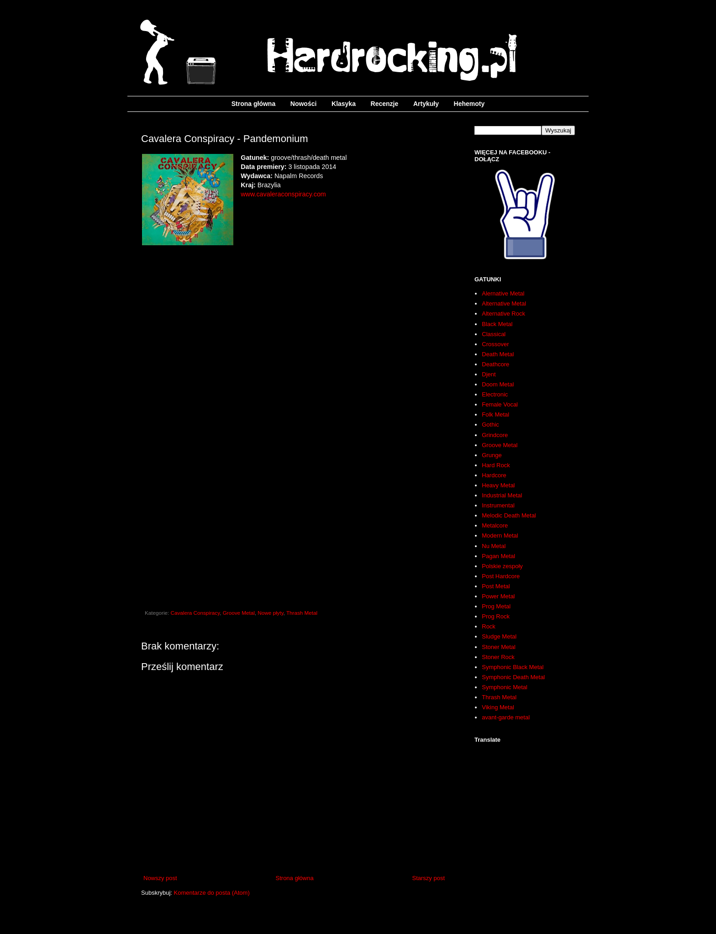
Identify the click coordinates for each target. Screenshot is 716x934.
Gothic (490, 424)
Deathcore (495, 364)
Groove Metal (239, 613)
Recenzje (385, 103)
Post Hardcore (501, 576)
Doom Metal (498, 384)
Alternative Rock (503, 313)
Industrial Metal (502, 495)
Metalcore (495, 525)
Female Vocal (500, 404)
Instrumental (498, 505)
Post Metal (496, 586)
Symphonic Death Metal (513, 677)
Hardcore (494, 475)
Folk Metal (495, 414)
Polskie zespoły (502, 566)
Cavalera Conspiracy (195, 613)
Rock (488, 626)
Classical (493, 334)
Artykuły (426, 103)
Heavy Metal (498, 485)
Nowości (303, 103)
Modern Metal (500, 535)
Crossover (495, 344)
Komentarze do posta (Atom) (212, 892)
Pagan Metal (498, 556)
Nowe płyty (270, 613)
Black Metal (497, 324)
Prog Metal (496, 606)
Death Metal (498, 354)
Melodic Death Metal (509, 515)
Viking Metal (498, 707)
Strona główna (253, 103)
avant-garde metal (506, 717)
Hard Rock (496, 465)
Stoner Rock (498, 657)
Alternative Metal (504, 303)
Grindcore (495, 435)
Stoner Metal (499, 647)
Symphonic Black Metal (512, 667)
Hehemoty (469, 103)
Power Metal (498, 596)
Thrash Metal (301, 613)
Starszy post (428, 878)
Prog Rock (496, 616)
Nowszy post (160, 878)
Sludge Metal (499, 636)
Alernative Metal (503, 293)
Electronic (495, 394)
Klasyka (344, 103)
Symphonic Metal (504, 687)
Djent (488, 374)
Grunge (491, 455)
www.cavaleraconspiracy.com (283, 194)
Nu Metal (493, 546)
